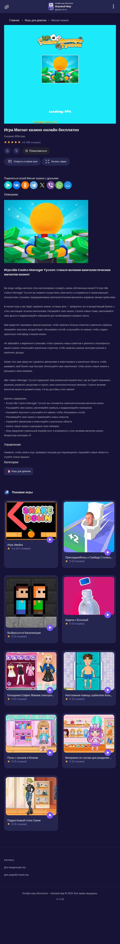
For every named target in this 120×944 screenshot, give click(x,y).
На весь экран (55, 161)
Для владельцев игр (15, 867)
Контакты (9, 860)
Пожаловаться (36, 151)
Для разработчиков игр (16, 874)
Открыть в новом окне (22, 161)
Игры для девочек (19, 471)
